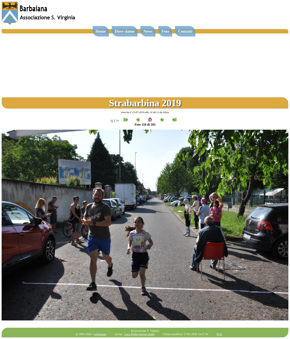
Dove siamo (125, 31)
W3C (219, 334)
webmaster (100, 334)
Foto (165, 31)
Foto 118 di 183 (145, 124)
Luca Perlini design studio (139, 334)
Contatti (185, 31)
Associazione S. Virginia (145, 330)
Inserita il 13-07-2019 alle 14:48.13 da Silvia (145, 112)
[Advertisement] (145, 63)
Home (101, 31)
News (148, 31)
